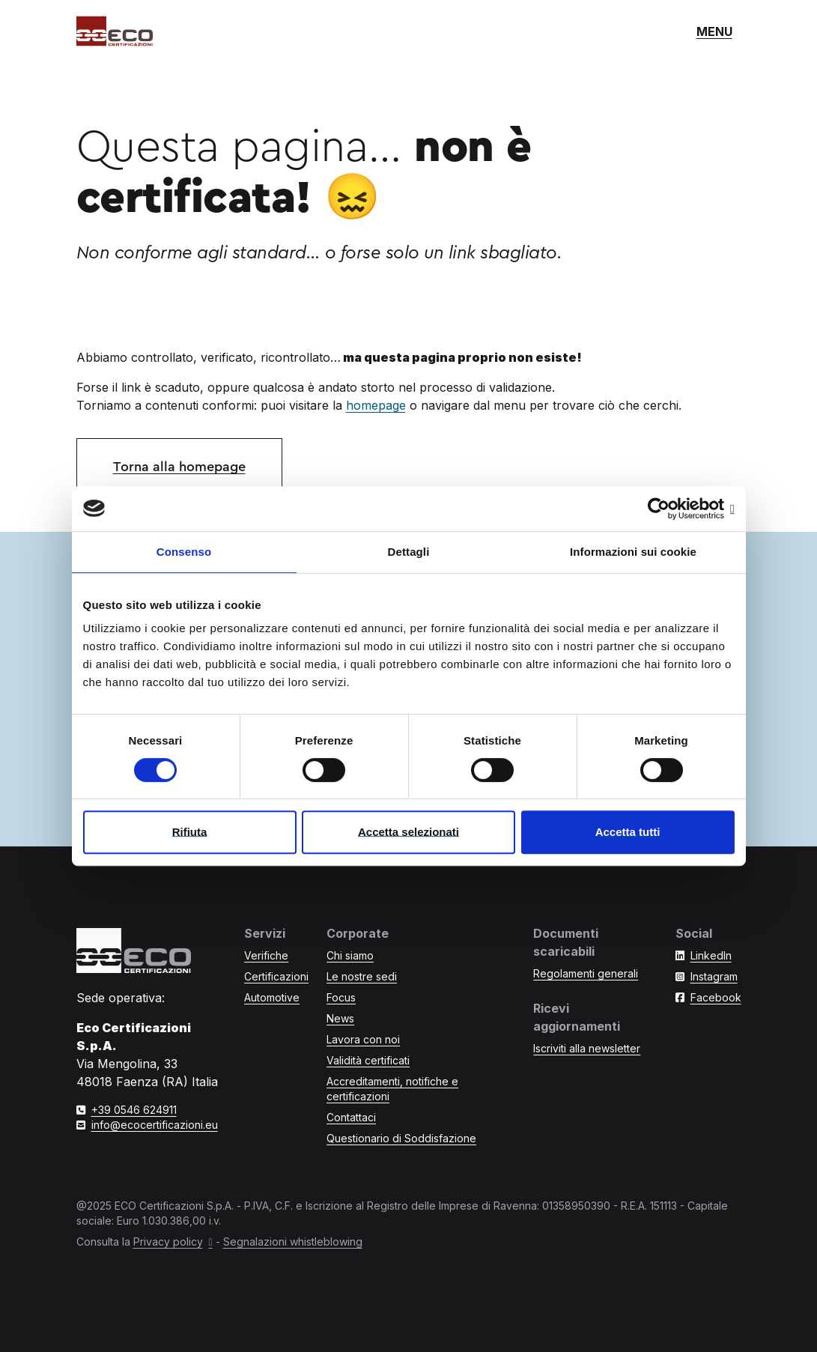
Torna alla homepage (179, 466)
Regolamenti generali (585, 973)
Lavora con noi (363, 1039)
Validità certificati (368, 1060)
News (340, 1018)
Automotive (272, 997)
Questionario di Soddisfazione (401, 1138)
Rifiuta (189, 831)
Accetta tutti (627, 831)
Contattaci (351, 1117)
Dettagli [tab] (409, 551)
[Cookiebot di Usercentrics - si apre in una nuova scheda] (669, 508)
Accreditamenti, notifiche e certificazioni (392, 1089)
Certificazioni (276, 976)
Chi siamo (350, 955)
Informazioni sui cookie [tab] (633, 551)
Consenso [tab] (184, 551)
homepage (376, 405)
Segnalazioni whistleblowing (292, 1241)
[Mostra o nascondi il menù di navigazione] (714, 31)
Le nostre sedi (362, 976)
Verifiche (266, 955)
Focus (341, 997)
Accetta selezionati (408, 831)
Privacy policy (168, 1241)
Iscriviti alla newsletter (586, 1048)
